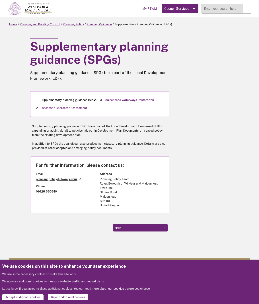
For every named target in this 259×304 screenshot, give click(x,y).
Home (13, 24)
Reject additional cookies (68, 297)
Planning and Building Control (40, 24)
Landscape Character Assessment (63, 108)
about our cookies (112, 288)
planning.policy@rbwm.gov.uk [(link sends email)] (58, 179)
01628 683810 (46, 191)
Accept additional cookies (22, 297)
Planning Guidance (99, 24)
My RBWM (149, 8)
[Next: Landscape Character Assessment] (140, 227)
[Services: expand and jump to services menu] (180, 8)
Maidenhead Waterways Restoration (129, 100)
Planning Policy (73, 24)
